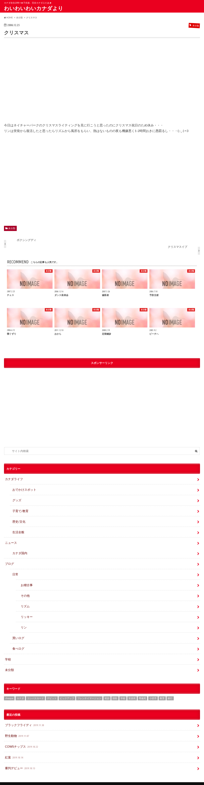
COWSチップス (21, 739)
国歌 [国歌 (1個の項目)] (115, 691)
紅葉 (14, 749)
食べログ (18, 642)
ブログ (9, 560)
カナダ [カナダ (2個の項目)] (20, 691)
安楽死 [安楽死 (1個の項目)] (132, 691)
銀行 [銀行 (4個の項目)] (170, 691)
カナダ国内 (19, 550)
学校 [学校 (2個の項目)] (123, 691)
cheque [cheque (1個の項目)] (9, 691)
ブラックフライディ (24, 718)
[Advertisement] (102, 83)
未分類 (11, 228)
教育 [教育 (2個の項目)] (162, 691)
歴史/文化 (18, 519)
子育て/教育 (21, 509)
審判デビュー (20, 759)
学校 (8, 653)
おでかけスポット (23, 489)
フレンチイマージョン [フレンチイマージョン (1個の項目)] (89, 691)
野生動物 (17, 728)
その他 (25, 591)
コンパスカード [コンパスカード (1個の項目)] (35, 691)
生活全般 (18, 530)
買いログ (18, 632)
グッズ (16, 499)
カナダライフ (13, 479)
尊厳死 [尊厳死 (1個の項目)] (142, 691)
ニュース (10, 540)
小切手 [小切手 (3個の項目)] (153, 691)
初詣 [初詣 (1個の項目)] (107, 691)
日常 (15, 571)
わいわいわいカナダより (33, 8)
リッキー (26, 612)
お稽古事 (26, 581)
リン (23, 622)
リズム (25, 601)
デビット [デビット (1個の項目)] (52, 691)
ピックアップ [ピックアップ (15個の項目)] (67, 691)
